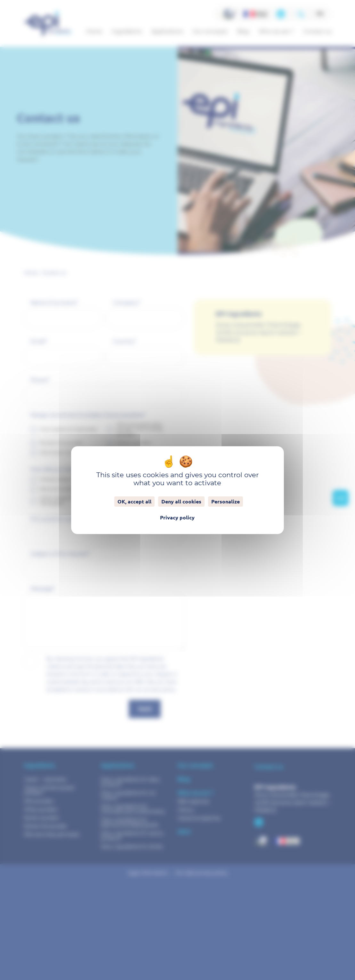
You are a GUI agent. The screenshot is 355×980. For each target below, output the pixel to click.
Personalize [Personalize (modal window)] (225, 501)
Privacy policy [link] (177, 517)
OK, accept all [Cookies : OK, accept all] (134, 501)
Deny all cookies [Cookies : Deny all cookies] (181, 501)
